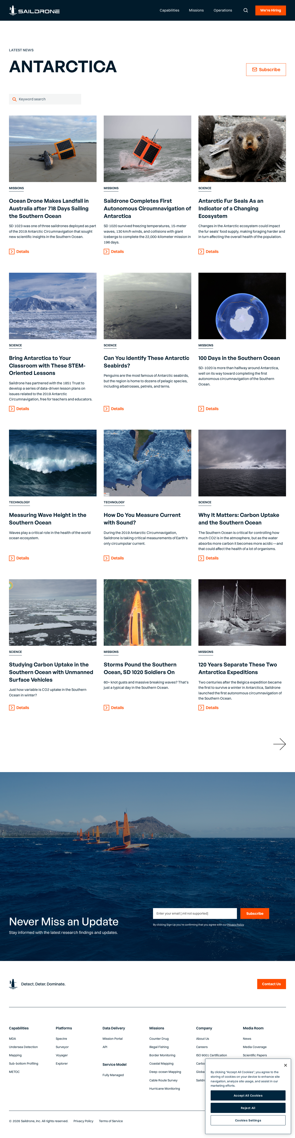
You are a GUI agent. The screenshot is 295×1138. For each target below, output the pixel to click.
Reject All (248, 1108)
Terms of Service (111, 1121)
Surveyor (62, 1047)
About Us (202, 1038)
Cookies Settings (248, 1120)
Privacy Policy (235, 924)
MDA (12, 1038)
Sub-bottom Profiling (23, 1063)
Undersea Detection (23, 1047)
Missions (16, 188)
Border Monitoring (162, 1055)
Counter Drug (159, 1038)
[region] (248, 1096)
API (105, 1047)
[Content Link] (53, 149)
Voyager (62, 1055)
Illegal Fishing (159, 1047)
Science (204, 188)
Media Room (253, 1028)
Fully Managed (113, 1075)
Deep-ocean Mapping (165, 1072)
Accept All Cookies (248, 1095)
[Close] (285, 1065)
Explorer (62, 1063)
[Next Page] (279, 744)
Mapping (15, 1055)
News (247, 1038)
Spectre (61, 1038)
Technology (19, 502)
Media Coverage (255, 1047)
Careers (202, 1047)
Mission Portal (113, 1038)
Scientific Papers (255, 1055)
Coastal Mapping (161, 1063)
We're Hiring (270, 10)
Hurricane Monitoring (164, 1088)
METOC (14, 1072)
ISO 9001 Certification (211, 1055)
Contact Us (271, 984)
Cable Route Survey (163, 1080)
